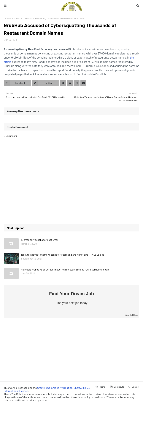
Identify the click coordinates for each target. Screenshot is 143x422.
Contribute (117, 386)
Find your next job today (72, 303)
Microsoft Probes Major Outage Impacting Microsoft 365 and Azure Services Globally (65, 269)
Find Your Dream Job (71, 293)
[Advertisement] (71, 350)
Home (6, 18)
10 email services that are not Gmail (39, 239)
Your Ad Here (131, 315)
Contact (133, 386)
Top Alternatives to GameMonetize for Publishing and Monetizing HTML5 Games (62, 254)
